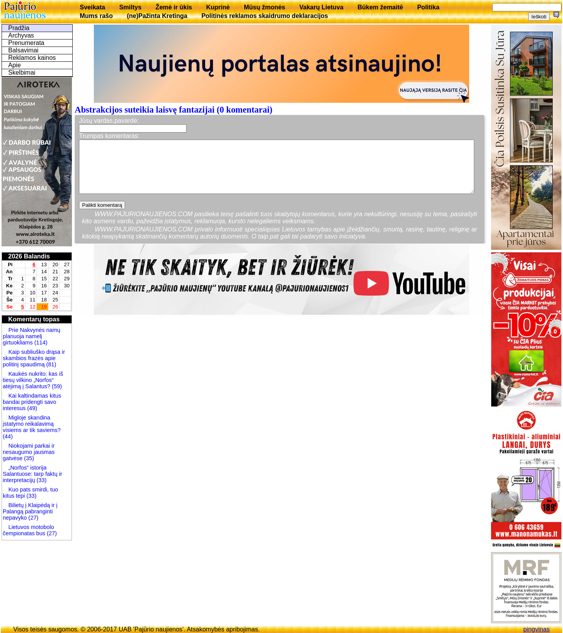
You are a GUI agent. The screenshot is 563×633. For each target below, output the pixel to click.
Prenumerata (26, 42)
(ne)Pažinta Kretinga (157, 16)
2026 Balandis (29, 256)
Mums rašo (96, 16)
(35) (28, 458)
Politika (428, 7)
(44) (8, 436)
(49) (31, 408)
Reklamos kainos (32, 57)
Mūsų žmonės (264, 7)
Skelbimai (21, 72)
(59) (56, 386)
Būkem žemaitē (380, 7)
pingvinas (536, 629)
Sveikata (92, 7)
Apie (14, 65)
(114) (40, 342)
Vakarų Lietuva (321, 7)
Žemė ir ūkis (174, 7)
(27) (33, 518)
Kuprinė (218, 7)
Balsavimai (23, 50)
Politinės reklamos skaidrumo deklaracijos (264, 16)
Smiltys (130, 7)
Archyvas (21, 35)
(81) (50, 364)
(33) (41, 480)
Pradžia (18, 28)
